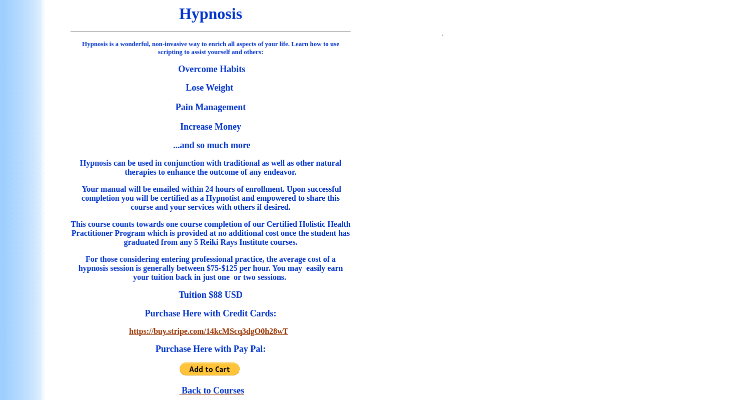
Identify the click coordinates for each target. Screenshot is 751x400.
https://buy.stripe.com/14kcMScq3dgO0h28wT (208, 331)
